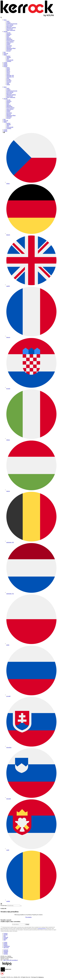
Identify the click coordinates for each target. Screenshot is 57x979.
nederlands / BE (10, 75)
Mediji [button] (5, 54)
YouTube (5, 953)
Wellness (8, 43)
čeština (8, 67)
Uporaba (8, 32)
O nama (5, 62)
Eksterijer (8, 47)
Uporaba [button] (5, 31)
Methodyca (41, 977)
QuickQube (9, 49)
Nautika (8, 44)
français (8, 71)
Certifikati (8, 61)
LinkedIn (5, 952)
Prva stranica (28, 917)
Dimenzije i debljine (11, 27)
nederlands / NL (10, 76)
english (8, 70)
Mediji (5, 122)
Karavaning (9, 45)
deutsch (8, 69)
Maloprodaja (9, 39)
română (8, 84)
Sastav (7, 21)
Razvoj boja (9, 26)
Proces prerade (9, 25)
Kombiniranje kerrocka (11, 23)
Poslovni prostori (10, 40)
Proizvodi (5, 53)
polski (7, 78)
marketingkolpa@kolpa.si (42, 928)
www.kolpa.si (15, 960)
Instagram (5, 951)
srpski (7, 83)
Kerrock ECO (9, 28)
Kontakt (5, 63)
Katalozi (8, 56)
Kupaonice (8, 34)
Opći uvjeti (6, 947)
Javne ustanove (9, 41)
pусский (8, 79)
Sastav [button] (5, 19)
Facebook (5, 950)
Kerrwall (8, 50)
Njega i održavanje (10, 30)
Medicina (8, 38)
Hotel (7, 36)
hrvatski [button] (5, 66)
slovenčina (8, 80)
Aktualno (8, 57)
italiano (8, 72)
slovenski (8, 82)
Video (7, 58)
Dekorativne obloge (11, 48)
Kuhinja (8, 35)
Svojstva (8, 22)
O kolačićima (6, 946)
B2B (4, 939)
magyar (8, 74)
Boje (4, 52)
